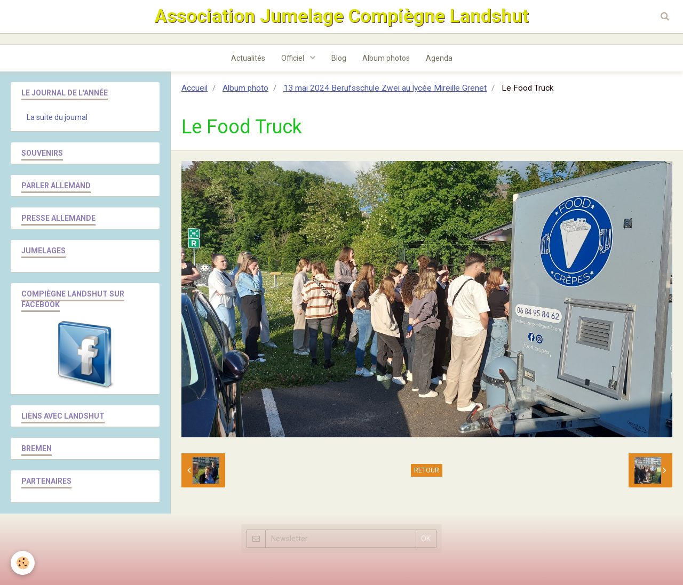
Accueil (194, 88)
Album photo (245, 88)
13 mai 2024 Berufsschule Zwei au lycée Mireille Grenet (385, 88)
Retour (426, 470)
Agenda (439, 58)
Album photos (386, 58)
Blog (338, 58)
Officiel (293, 58)
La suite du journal (57, 117)
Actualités (248, 58)
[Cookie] (23, 563)
